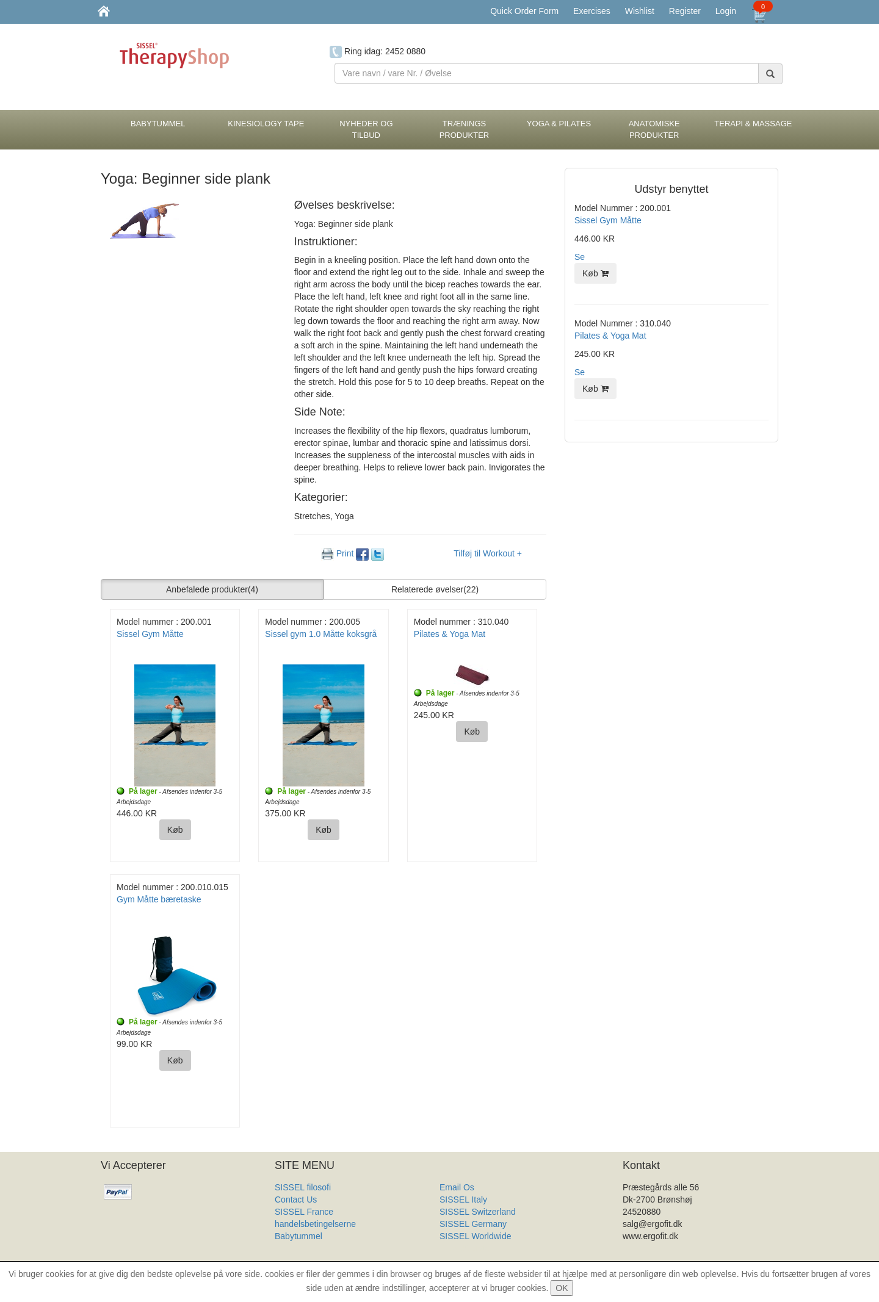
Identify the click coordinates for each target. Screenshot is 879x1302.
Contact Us (296, 1199)
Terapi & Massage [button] (753, 123)
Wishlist (639, 11)
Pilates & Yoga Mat (450, 634)
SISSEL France (304, 1212)
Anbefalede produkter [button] (212, 589)
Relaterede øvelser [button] (435, 589)
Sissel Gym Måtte (150, 634)
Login (725, 11)
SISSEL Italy (463, 1199)
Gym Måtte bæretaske (159, 899)
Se (579, 257)
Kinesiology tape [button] (266, 123)
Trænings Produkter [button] (465, 129)
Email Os (457, 1187)
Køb (175, 830)
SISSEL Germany (473, 1224)
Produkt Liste (465, 1248)
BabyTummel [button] (158, 123)
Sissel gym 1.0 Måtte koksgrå (321, 634)
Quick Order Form (524, 11)
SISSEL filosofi (303, 1187)
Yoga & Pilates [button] (559, 123)
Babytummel (298, 1236)
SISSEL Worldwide (476, 1236)
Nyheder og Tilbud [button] (365, 129)
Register (685, 11)
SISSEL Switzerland (478, 1212)
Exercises (591, 11)
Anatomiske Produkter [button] (654, 129)
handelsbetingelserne (315, 1224)
